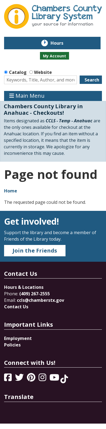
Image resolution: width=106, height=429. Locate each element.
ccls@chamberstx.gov (40, 300)
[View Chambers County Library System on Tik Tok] (64, 379)
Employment (18, 338)
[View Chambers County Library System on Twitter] (20, 379)
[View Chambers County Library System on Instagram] (43, 379)
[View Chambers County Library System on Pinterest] (31, 379)
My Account (54, 55)
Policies (12, 345)
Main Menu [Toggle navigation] (27, 96)
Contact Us (16, 307)
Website (43, 72)
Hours (60, 43)
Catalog (18, 72)
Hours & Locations (23, 287)
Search (92, 80)
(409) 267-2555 (34, 294)
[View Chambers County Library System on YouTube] (54, 379)
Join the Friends (35, 250)
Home (10, 191)
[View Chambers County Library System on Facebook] (8, 379)
